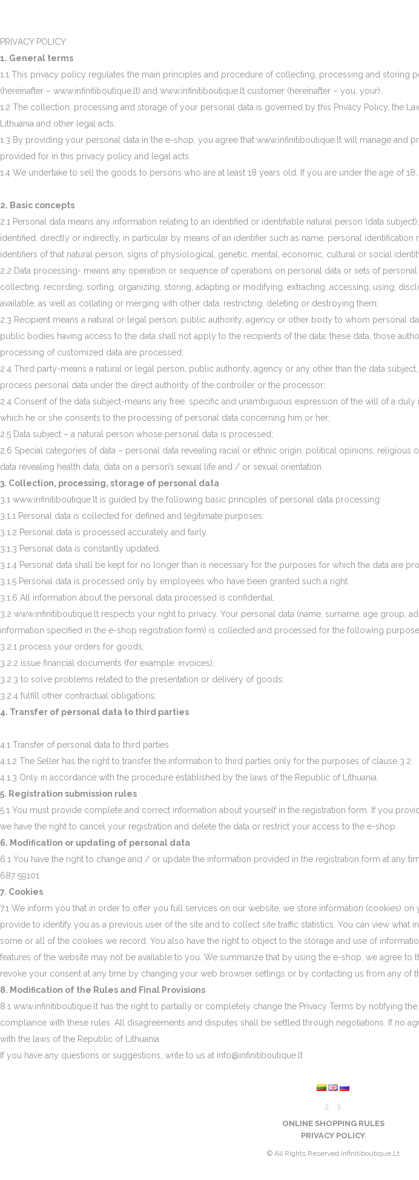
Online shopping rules (333, 1123)
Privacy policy (333, 1135)
